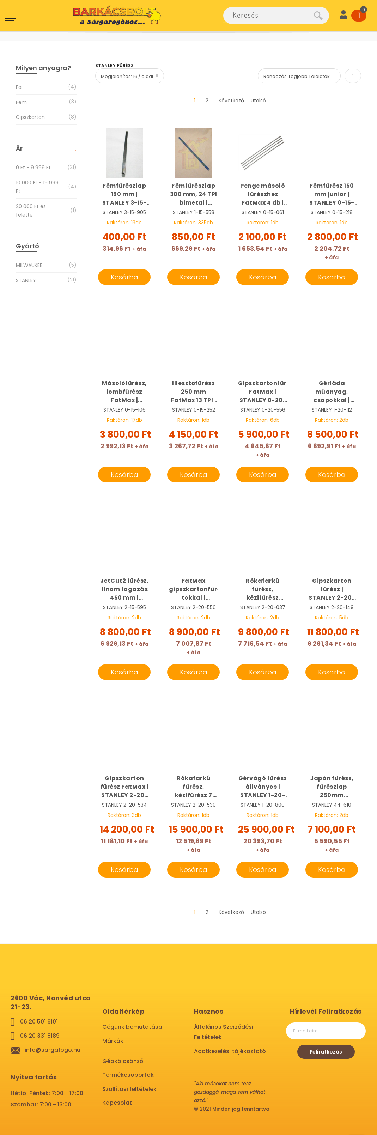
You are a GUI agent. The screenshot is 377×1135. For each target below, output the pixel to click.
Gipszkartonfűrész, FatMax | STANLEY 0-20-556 (262, 392)
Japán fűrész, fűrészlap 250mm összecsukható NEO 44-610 (332, 787)
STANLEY (26, 280)
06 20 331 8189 (40, 1036)
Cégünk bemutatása (132, 1027)
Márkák (112, 1041)
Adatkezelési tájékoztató (230, 1051)
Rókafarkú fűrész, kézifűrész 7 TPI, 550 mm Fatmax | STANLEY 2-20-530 (193, 787)
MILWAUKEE (29, 265)
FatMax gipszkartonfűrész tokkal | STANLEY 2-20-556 (193, 589)
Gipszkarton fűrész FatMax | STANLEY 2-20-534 (125, 787)
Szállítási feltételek (129, 1089)
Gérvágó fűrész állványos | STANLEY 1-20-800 (262, 787)
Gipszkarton (30, 117)
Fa (19, 87)
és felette (37, 211)
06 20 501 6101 (39, 1022)
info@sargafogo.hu (52, 1050)
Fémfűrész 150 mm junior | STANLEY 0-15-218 (331, 194)
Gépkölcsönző (122, 1061)
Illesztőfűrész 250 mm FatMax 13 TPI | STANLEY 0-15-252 (194, 392)
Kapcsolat (117, 1103)
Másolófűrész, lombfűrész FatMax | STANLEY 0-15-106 (124, 392)
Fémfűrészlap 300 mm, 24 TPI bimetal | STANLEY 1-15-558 (193, 194)
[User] (343, 15)
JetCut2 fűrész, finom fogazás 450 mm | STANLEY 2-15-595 (124, 589)
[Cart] (358, 16)
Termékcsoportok (128, 1075)
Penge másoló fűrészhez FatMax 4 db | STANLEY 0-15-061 (262, 194)
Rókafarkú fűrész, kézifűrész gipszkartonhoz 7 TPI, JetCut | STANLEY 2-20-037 (262, 589)
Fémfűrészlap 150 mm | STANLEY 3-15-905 (124, 194)
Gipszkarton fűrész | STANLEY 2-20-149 (332, 589)
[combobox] (268, 15)
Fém (21, 102)
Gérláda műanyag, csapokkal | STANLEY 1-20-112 (331, 392)
